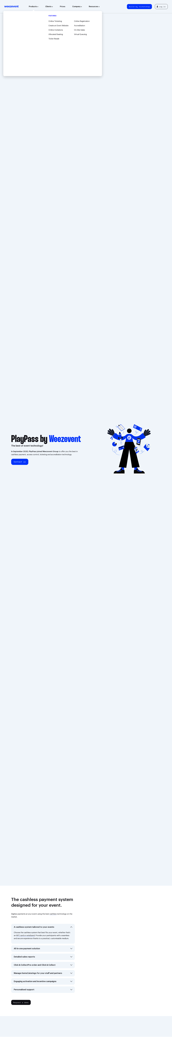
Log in (161, 6)
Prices (62, 6)
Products (33, 6)
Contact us (20, 461)
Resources (94, 6)
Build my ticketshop (139, 6)
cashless (53, 914)
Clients (49, 6)
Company (77, 6)
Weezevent (11, 6)
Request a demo (21, 1002)
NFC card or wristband (25, 935)
